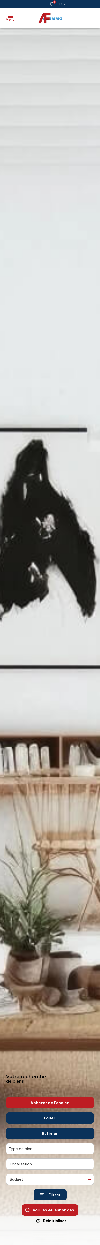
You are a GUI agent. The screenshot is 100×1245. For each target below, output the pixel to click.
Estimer (50, 1137)
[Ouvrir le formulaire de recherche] (50, 1199)
